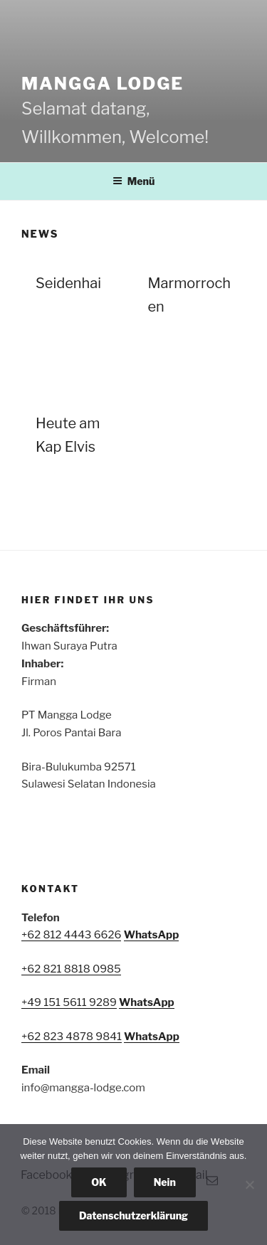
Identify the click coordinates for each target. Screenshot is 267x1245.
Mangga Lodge (102, 83)
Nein (165, 1182)
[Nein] (249, 1184)
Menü (133, 181)
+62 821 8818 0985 (71, 969)
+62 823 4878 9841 (71, 1036)
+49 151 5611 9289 (69, 1002)
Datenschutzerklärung (133, 1215)
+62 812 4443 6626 (71, 934)
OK (99, 1182)
